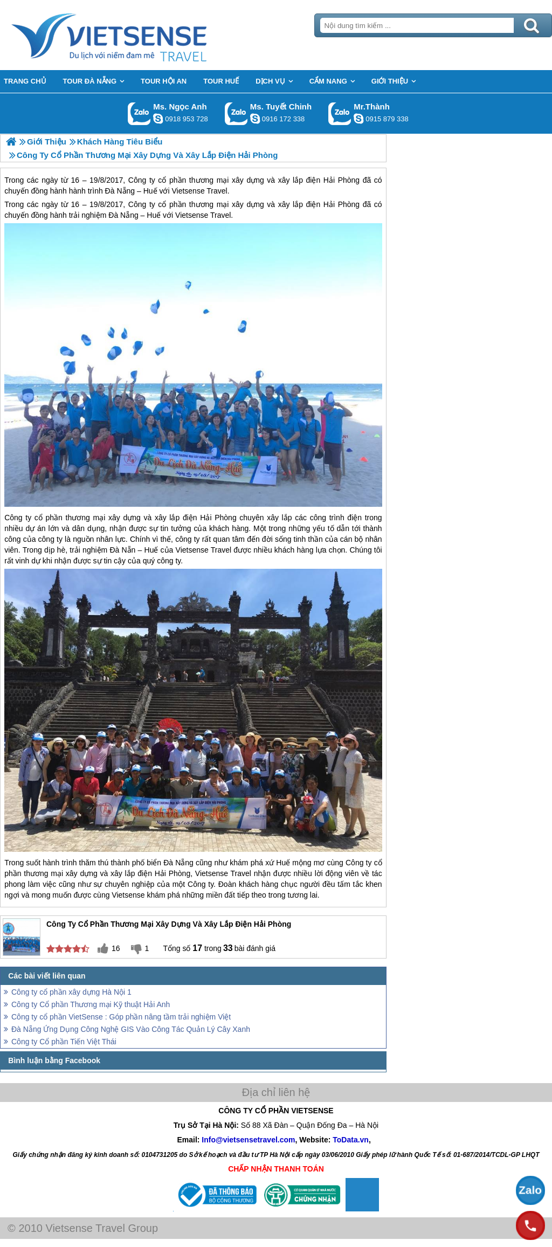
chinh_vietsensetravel (255, 118)
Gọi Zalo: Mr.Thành (340, 113)
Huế (154, 215)
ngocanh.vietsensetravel (158, 118)
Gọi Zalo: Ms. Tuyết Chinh (236, 113)
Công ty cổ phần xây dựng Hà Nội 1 (71, 992)
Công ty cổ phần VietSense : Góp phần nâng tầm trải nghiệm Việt (121, 1016)
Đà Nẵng (123, 215)
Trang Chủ (136, 35)
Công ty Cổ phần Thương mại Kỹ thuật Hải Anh (90, 1004)
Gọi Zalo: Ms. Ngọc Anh (139, 113)
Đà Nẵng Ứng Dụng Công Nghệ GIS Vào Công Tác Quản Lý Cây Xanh (130, 1029)
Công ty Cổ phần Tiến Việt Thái (63, 1041)
